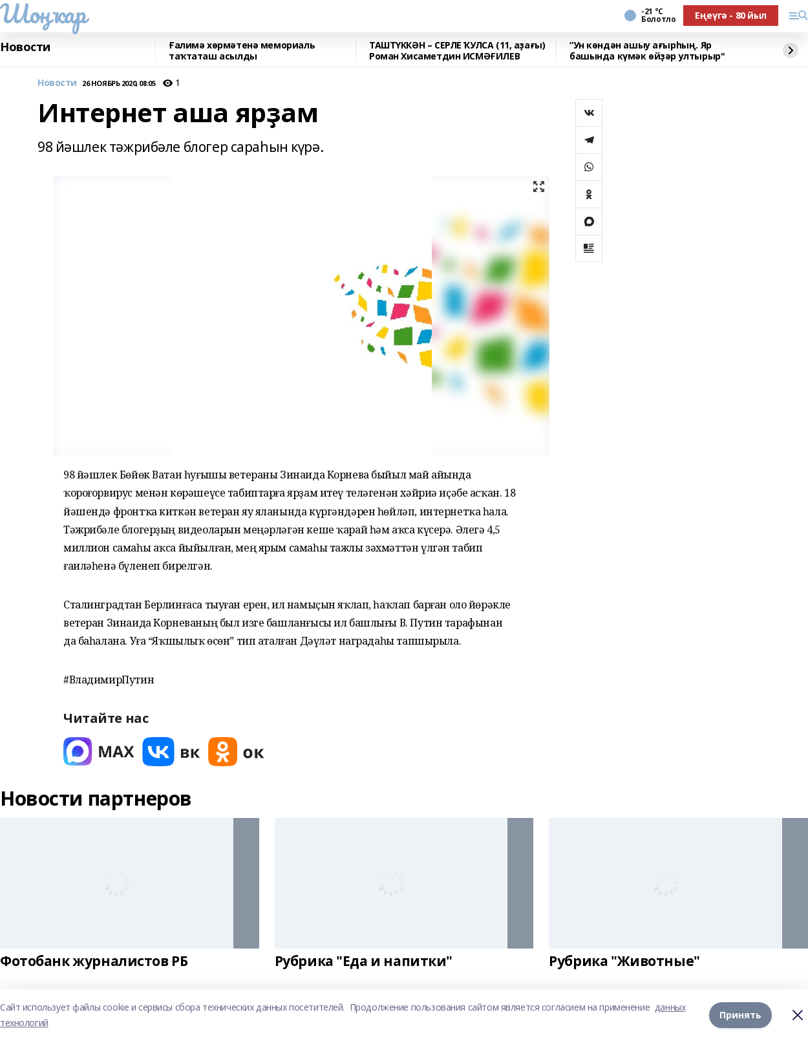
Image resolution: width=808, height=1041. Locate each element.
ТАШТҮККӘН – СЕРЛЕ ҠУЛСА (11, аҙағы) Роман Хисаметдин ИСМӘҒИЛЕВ (457, 50)
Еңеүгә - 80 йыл (731, 15)
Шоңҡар (42, 13)
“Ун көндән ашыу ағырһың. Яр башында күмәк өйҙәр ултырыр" (647, 50)
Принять (740, 1015)
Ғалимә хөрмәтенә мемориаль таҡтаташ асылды (242, 50)
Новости (25, 47)
